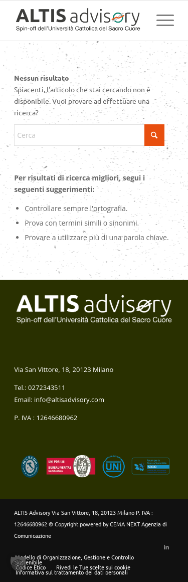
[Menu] (160, 21)
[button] (18, 564)
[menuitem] (160, 21)
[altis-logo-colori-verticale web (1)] (78, 21)
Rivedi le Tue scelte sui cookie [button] (93, 567)
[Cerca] (89, 135)
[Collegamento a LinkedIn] (166, 546)
